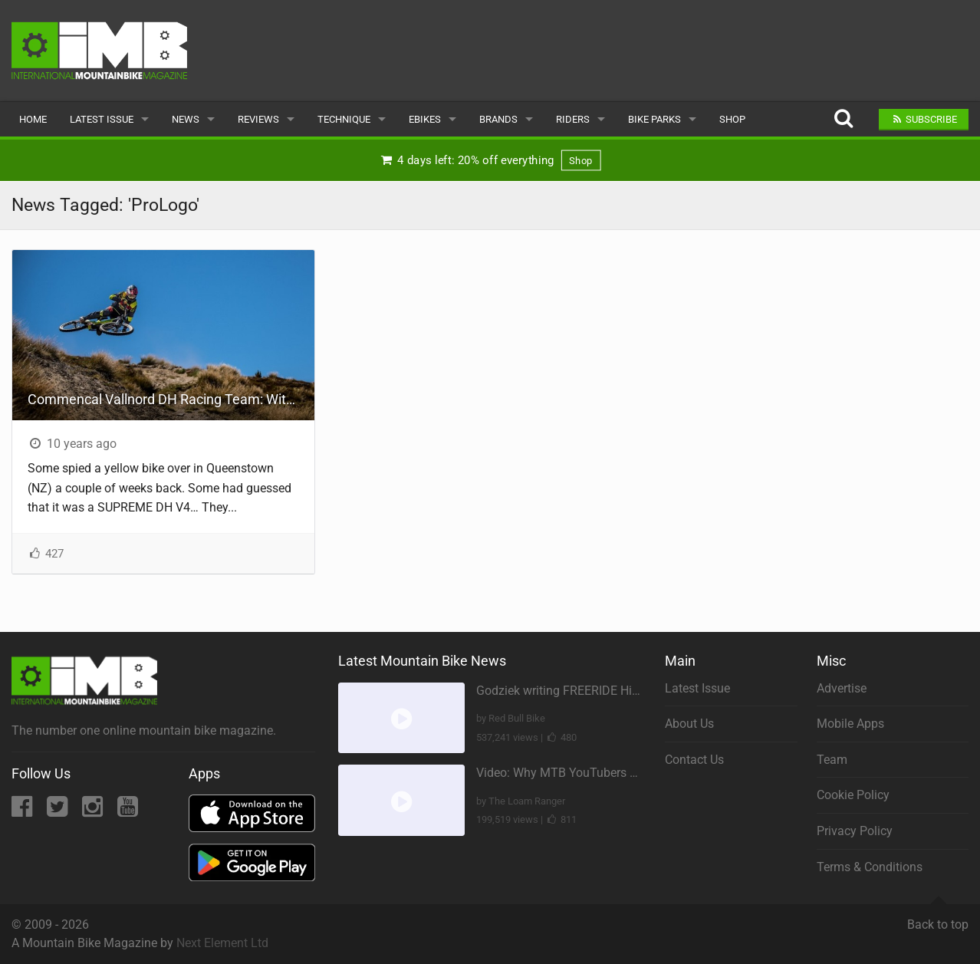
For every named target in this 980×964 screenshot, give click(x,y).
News (185, 119)
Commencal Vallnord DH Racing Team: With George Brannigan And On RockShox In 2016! (171, 399)
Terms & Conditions (869, 867)
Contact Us (694, 759)
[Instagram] (94, 811)
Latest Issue (101, 119)
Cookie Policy (853, 795)
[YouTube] (127, 811)
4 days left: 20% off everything (489, 160)
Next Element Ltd (222, 943)
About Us (689, 723)
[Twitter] (59, 811)
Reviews (258, 119)
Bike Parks (654, 119)
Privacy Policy (855, 831)
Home (33, 119)
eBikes (425, 119)
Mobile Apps (850, 723)
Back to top (937, 918)
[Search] (843, 119)
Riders (573, 119)
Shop (732, 119)
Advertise (842, 688)
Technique (343, 119)
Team (832, 759)
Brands (498, 119)
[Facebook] (23, 811)
